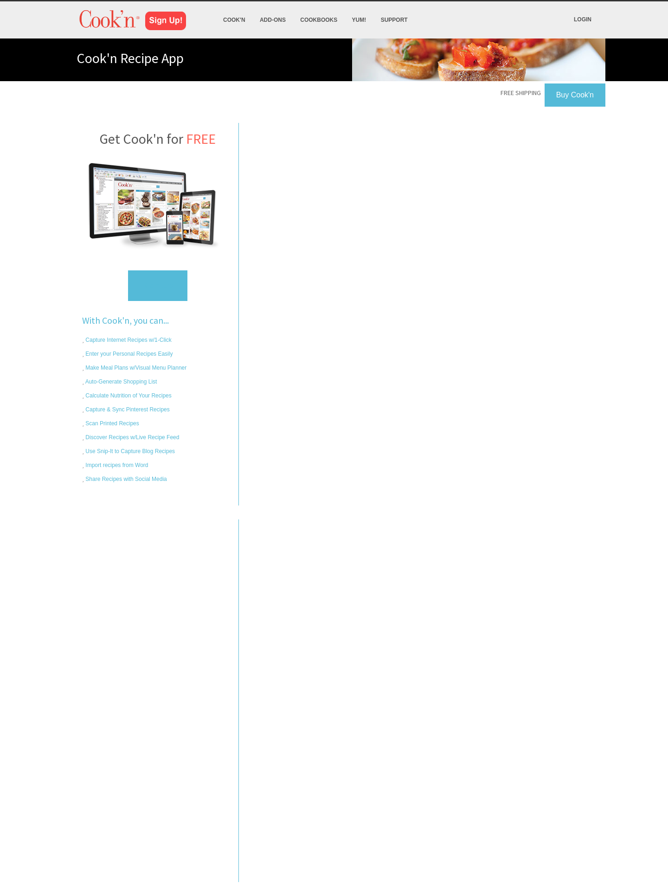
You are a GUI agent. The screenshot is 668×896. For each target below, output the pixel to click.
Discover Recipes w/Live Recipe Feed (131, 437)
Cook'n (234, 20)
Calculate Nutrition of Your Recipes (128, 395)
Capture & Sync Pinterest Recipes (127, 409)
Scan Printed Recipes (111, 423)
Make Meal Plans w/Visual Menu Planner (135, 368)
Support (394, 20)
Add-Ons (273, 20)
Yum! (359, 20)
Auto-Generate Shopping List (120, 381)
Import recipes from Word (116, 465)
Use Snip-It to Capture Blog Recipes (129, 451)
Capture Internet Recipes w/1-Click (128, 340)
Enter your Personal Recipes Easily (128, 354)
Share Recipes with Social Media (125, 479)
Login (582, 19)
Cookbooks (318, 20)
